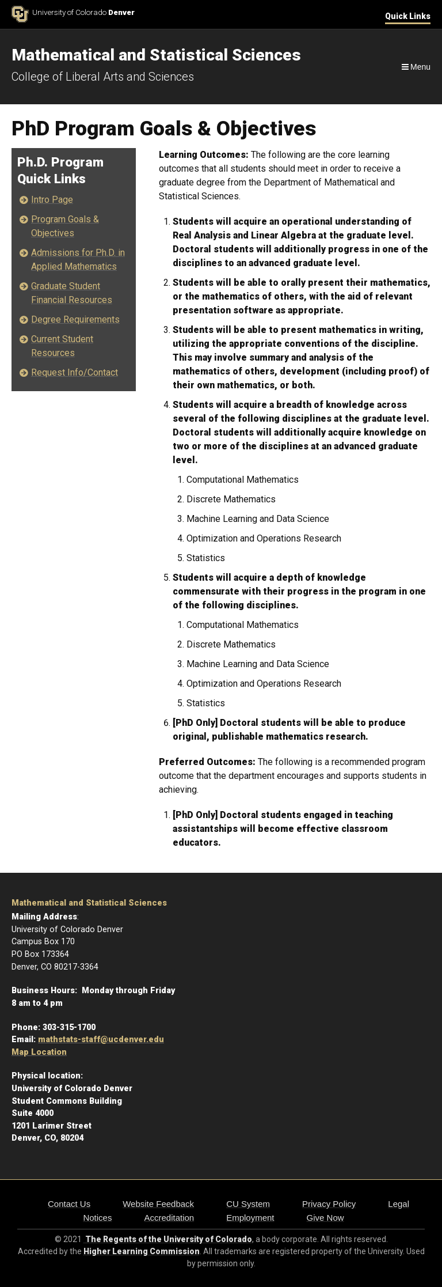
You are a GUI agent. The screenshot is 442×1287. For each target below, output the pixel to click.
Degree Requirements (75, 319)
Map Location (39, 1052)
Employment (250, 1217)
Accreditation (169, 1217)
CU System (248, 1204)
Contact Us (69, 1204)
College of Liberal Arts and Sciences (103, 77)
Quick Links (407, 16)
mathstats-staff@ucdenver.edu (101, 1039)
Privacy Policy (329, 1204)
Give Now (325, 1217)
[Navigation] (415, 66)
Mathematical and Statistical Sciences (89, 903)
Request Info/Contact (74, 372)
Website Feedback (158, 1204)
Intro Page (52, 199)
